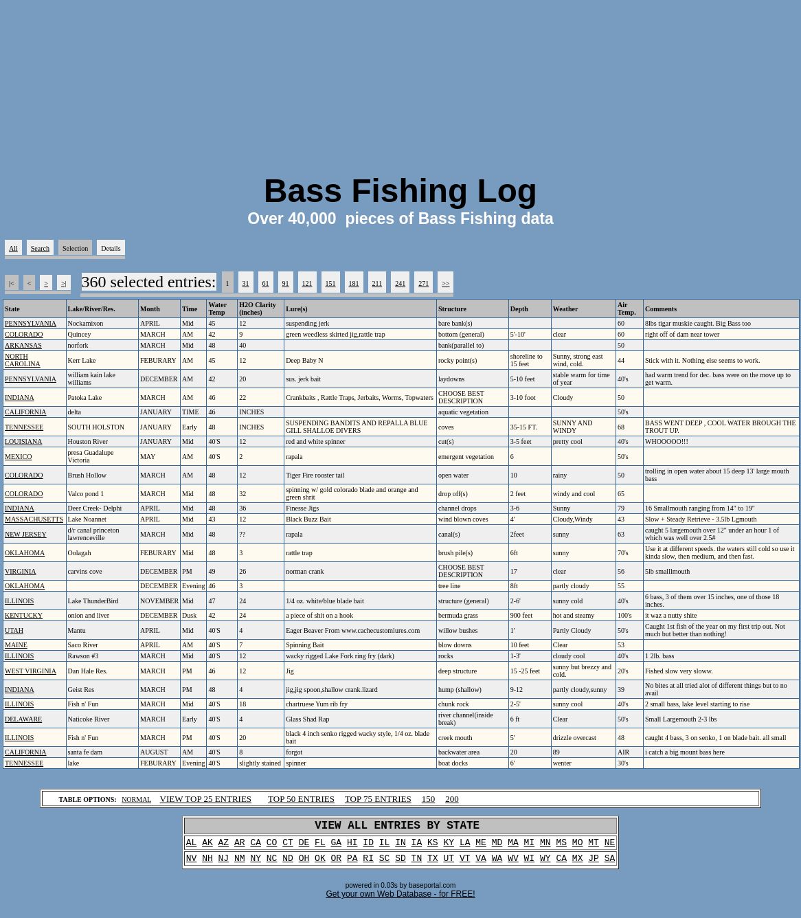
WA (497, 864)
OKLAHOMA (25, 553)
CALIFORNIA (26, 412)
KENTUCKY (24, 615)
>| (64, 283)
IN (400, 846)
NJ (223, 864)
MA (513, 846)
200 (452, 799)
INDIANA (19, 397)
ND (287, 864)
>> (445, 283)
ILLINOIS (19, 601)
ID (368, 846)
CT (287, 846)
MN (545, 846)
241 (400, 283)
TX (432, 864)
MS (561, 846)
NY (255, 864)
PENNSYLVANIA (30, 323)
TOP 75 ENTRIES (378, 799)
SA (610, 864)
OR (336, 864)
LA (465, 846)
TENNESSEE (24, 427)
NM (239, 864)
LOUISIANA (23, 441)
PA (352, 864)
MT (593, 846)
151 (331, 283)
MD (497, 846)
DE (304, 846)
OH (304, 864)
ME (480, 846)
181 (354, 283)
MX (577, 864)
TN (416, 864)
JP (593, 864)
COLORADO (24, 334)
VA (480, 864)
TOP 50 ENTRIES (301, 799)
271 (423, 283)
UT (448, 864)
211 (377, 283)
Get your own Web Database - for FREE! (400, 901)
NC (272, 864)
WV (513, 864)
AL (191, 846)
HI (352, 846)
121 (307, 283)
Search (40, 248)
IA (416, 846)
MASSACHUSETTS (34, 519)
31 (245, 283)
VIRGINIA (20, 571)
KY (448, 846)
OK (320, 864)
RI (368, 864)
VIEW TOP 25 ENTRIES (206, 799)
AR (239, 846)
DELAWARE (23, 719)
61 (265, 283)
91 (285, 283)
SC (384, 864)
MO (577, 846)
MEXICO (18, 456)
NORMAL (136, 799)
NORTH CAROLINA (23, 360)
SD (400, 864)
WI (529, 864)
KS (432, 846)
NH (207, 864)
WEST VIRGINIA (30, 671)
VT (465, 864)
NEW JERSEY (26, 534)
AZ (223, 846)
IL (384, 846)
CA (255, 846)
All (13, 248)
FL (320, 846)
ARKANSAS (23, 345)
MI (529, 846)
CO (272, 846)
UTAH (14, 630)
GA (336, 846)
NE (610, 846)
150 (429, 799)
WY (545, 864)
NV (191, 864)
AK (207, 846)
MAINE (16, 645)
